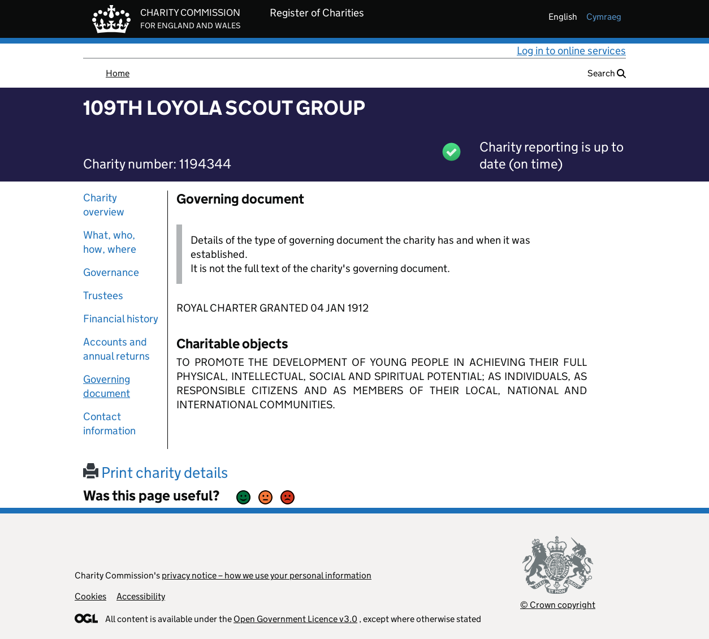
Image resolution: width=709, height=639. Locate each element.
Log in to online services (571, 50)
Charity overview (103, 204)
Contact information (109, 423)
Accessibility (140, 596)
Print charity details (155, 472)
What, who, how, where (109, 242)
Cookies (90, 596)
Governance (111, 272)
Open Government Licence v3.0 (295, 619)
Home (117, 73)
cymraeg (603, 16)
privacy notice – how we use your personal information (266, 575)
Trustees (103, 295)
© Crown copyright (557, 604)
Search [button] (606, 73)
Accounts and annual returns (116, 348)
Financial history (120, 318)
